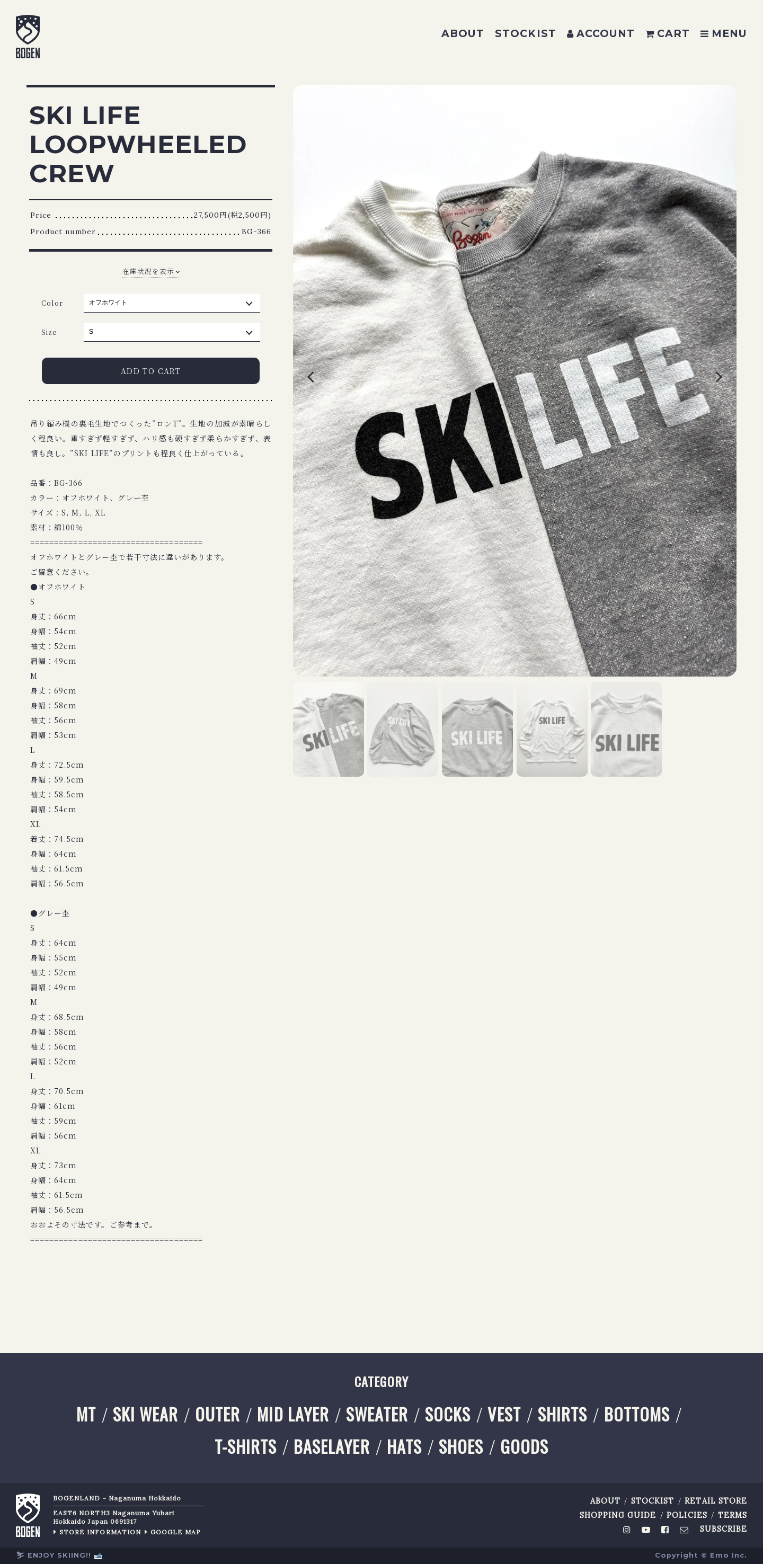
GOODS (524, 1446)
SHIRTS (562, 1414)
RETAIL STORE (716, 1501)
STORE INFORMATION (100, 1532)
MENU (723, 33)
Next (692, 381)
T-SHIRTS (246, 1446)
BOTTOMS (637, 1414)
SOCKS (448, 1414)
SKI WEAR (145, 1414)
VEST (503, 1414)
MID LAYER (293, 1414)
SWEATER (377, 1414)
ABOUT (462, 33)
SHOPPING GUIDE (618, 1515)
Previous (337, 381)
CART (667, 33)
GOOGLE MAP (175, 1532)
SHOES (461, 1446)
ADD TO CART (151, 371)
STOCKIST (525, 33)
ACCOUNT (601, 33)
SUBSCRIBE (723, 1529)
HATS (404, 1446)
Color (52, 303)
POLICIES (687, 1515)
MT (86, 1414)
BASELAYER (331, 1446)
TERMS (732, 1515)
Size (49, 332)
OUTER (217, 1414)
